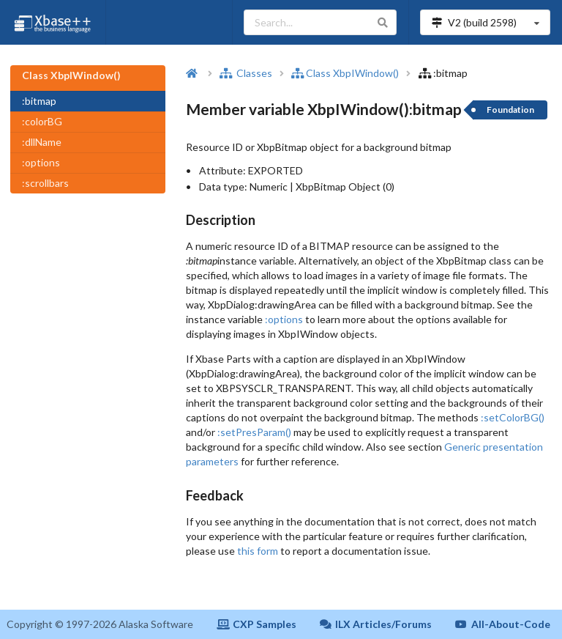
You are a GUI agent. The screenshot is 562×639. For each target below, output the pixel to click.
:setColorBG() (512, 417)
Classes (246, 73)
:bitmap (39, 101)
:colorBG (42, 121)
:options (41, 162)
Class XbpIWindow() (345, 73)
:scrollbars (45, 183)
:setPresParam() (254, 432)
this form (257, 550)
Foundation (510, 109)
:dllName (41, 142)
